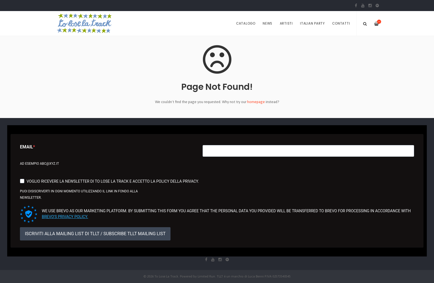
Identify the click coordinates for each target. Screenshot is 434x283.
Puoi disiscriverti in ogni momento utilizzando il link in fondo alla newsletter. (79, 194)
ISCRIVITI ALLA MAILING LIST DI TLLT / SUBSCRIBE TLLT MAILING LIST (95, 233)
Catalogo (245, 23)
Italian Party (312, 23)
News (267, 23)
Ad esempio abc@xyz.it (39, 164)
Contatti (341, 23)
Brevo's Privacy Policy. (65, 216)
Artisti (286, 23)
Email (26, 147)
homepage (256, 102)
